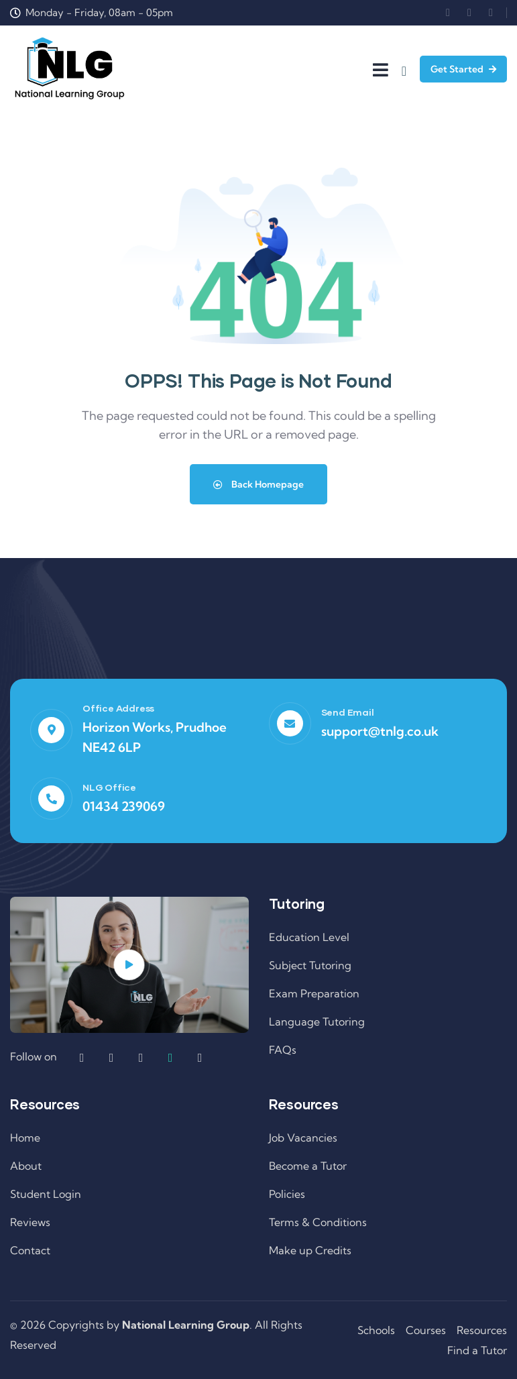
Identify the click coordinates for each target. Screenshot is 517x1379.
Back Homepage (258, 484)
